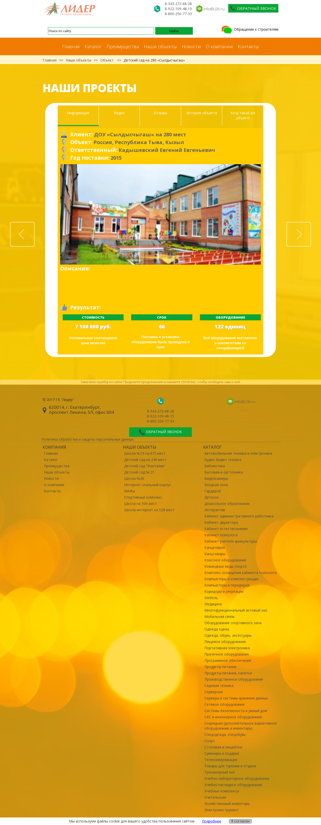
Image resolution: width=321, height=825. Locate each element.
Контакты (248, 46)
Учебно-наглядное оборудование (233, 784)
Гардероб (212, 491)
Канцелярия (214, 547)
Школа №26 (134, 478)
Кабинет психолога (220, 535)
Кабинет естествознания (226, 528)
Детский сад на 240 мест (145, 459)
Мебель (211, 597)
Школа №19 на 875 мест (145, 453)
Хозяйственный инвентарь (227, 803)
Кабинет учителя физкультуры (230, 541)
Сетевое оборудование (224, 704)
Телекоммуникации (220, 759)
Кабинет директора (221, 522)
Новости (191, 46)
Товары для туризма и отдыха (230, 765)
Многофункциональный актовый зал (235, 610)
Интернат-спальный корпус (147, 484)
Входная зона (216, 484)
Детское (211, 497)
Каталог (93, 46)
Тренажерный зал (219, 772)
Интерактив (214, 509)
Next (310, 224)
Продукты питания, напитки (228, 673)
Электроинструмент (221, 809)
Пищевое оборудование (225, 641)
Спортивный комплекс (143, 497)
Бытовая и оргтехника (223, 472)
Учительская (215, 797)
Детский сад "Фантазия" (145, 465)
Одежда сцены (216, 629)
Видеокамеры (216, 478)
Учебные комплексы (221, 791)
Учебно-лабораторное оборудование (236, 778)
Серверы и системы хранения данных (236, 698)
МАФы (129, 491)
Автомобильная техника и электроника (238, 453)
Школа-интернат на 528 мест (149, 509)
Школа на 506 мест (140, 503)
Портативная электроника (227, 647)
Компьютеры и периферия (227, 585)
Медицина (213, 604)
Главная (71, 46)
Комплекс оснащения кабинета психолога (240, 572)
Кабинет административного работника (239, 516)
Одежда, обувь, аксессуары (228, 635)
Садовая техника (218, 685)
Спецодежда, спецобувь (225, 734)
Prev (34, 224)
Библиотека (214, 465)
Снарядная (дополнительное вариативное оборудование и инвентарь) (240, 726)
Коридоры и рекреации (224, 591)
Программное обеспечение (227, 660)
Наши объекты (160, 46)
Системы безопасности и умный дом (235, 710)
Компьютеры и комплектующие (231, 578)
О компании (219, 46)
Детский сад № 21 (139, 472)
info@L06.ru (213, 8)
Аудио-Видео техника (222, 459)
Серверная (213, 691)
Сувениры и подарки (221, 753)
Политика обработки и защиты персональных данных (87, 439)
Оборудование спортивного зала (233, 622)
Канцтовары (214, 553)
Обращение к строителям (249, 29)
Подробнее (211, 821)
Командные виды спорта (225, 566)
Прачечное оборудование (226, 654)
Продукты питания (220, 666)
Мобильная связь (219, 616)
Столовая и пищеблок (223, 747)
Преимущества (123, 46)
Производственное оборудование (233, 679)
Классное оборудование (225, 560)
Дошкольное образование (227, 503)
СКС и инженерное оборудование (233, 717)
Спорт (209, 740)
